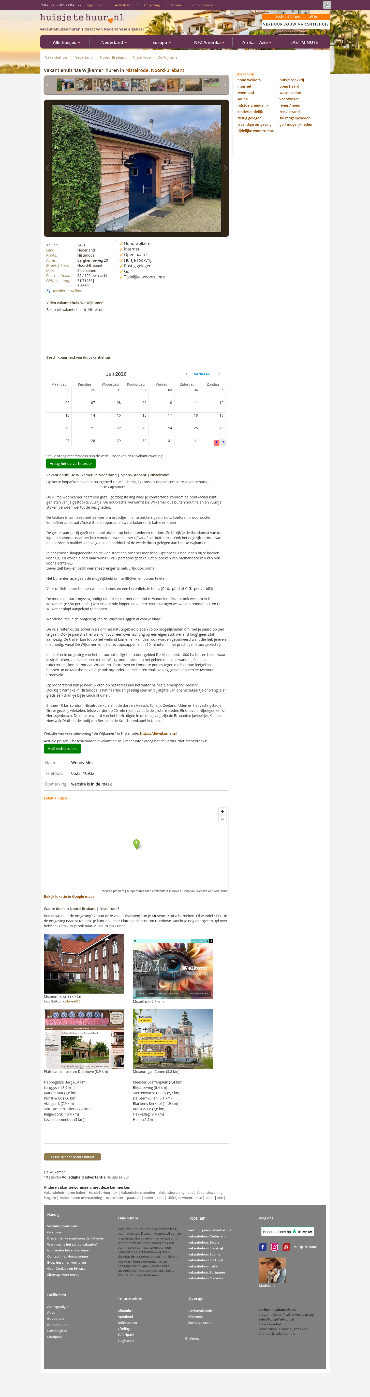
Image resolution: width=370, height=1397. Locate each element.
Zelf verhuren (202, 5)
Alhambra (126, 1310)
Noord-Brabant (113, 57)
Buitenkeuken (58, 1324)
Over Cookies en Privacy (66, 1268)
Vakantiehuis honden (138, 1192)
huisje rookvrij (291, 79)
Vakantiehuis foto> (225, 168)
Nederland (84, 57)
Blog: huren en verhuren (66, 1262)
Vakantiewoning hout (176, 1192)
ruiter (148, 1197)
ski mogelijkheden (294, 118)
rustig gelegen (250, 118)
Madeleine (267, 1285)
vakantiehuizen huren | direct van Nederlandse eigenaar (92, 29)
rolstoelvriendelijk (253, 105)
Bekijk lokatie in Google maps (69, 896)
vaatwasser (289, 99)
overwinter (114, 1197)
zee (220, 1197)
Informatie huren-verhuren (69, 1250)
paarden (134, 1197)
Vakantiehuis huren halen (64, 1192)
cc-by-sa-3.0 (71, 1001)
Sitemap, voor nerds (63, 1274)
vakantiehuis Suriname (206, 1272)
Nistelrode (142, 57)
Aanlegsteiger (58, 1306)
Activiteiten (124, 5)
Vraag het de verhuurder (71, 463)
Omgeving (152, 5)
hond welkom (249, 79)
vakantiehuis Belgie (203, 1242)
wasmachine (290, 92)
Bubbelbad (56, 1318)
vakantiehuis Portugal (205, 1260)
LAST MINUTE (304, 42)
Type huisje (95, 5)
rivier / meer (290, 105)
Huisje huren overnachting (81, 1197)
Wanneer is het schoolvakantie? (72, 1244)
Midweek (195, 1316)
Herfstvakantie (200, 1310)
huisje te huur (305, 1247)
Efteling (124, 1328)
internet (244, 86)
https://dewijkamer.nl (158, 733)
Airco (51, 1312)
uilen (210, 1197)
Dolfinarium (127, 1322)
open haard (289, 86)
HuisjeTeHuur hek (103, 1192)
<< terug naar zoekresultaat (73, 1157)
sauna (243, 99)
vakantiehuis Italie (203, 1266)
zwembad (246, 92)
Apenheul (125, 1316)
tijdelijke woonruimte (185, 1197)
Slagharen (126, 1340)
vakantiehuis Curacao (205, 1278)
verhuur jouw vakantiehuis (209, 1230)
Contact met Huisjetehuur (68, 1256)
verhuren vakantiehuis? (278, 1309)
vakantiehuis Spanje (204, 1254)
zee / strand (289, 111)
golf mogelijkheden (295, 124)
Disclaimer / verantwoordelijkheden (76, 1238)
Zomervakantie (200, 1322)
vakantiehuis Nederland (207, 1236)
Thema (176, 5)
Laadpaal (54, 1337)
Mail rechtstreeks (62, 748)
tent (160, 1197)
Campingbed (57, 1330)
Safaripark (126, 1334)
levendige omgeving (255, 124)
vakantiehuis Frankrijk (206, 1248)
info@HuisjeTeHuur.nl (276, 1319)
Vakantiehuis (56, 57)
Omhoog (192, 1338)
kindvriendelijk (250, 111)
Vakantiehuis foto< (47, 168)
